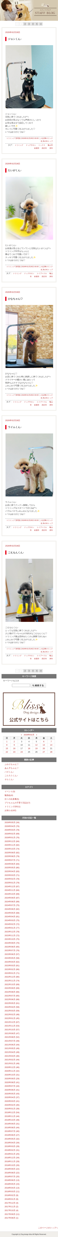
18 (29, 748)
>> (41, 24)
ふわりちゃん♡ (12, 764)
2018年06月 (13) (12, 1180)
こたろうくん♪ (11, 775)
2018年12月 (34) (12, 1157)
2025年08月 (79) (12, 856)
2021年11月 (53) (12, 1026)
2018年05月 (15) (12, 1184)
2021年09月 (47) (12, 1033)
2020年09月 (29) (12, 1078)
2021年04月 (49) (12, 1052)
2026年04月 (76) (12, 826)
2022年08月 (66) (12, 992)
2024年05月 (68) (12, 913)
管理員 (18, 138)
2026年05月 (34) (12, 822)
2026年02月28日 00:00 (30, 138)
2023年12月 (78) (12, 931)
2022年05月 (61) (12, 1003)
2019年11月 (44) (12, 1116)
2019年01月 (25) (12, 1154)
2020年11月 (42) (12, 1071)
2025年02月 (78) (12, 879)
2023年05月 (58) (12, 958)
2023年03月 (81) (12, 965)
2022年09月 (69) (12, 988)
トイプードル (42, 273)
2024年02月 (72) (12, 924)
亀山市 (50, 145)
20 (44, 748)
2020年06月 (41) (12, 1090)
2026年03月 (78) (12, 830)
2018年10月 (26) (12, 1165)
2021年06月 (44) (12, 1045)
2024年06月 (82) (12, 909)
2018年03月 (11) (12, 1191)
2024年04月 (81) (12, 916)
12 (36, 745)
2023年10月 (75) (12, 939)
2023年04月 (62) (12, 962)
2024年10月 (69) (12, 894)
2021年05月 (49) (12, 1048)
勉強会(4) (9, 795)
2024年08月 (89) (12, 901)
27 (44, 752)
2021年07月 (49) (12, 1041)
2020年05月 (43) (12, 1094)
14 (51, 745)
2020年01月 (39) (12, 1108)
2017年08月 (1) (11, 1218)
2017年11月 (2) (11, 1206)
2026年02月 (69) (12, 834)
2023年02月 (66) (12, 969)
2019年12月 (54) (12, 1112)
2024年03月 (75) (12, 920)
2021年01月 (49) (12, 1063)
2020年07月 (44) (12, 1086)
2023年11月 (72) (12, 935)
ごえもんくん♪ (16, 552)
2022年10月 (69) (12, 984)
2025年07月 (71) (12, 860)
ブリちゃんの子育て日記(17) (17, 803)
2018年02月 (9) (11, 1195)
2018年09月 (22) (12, 1169)
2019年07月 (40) (12, 1131)
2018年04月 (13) (12, 1188)
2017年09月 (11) (12, 1214)
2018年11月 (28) (12, 1161)
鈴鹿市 (36, 148)
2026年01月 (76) (12, 837)
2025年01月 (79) (12, 883)
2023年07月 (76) (12, 950)
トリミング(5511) (12, 806)
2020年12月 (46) (12, 1067)
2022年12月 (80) (12, 977)
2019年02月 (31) (12, 1150)
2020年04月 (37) (12, 1097)
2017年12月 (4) (11, 1203)
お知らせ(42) (10, 810)
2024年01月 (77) (12, 928)
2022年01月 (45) (12, 1018)
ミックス (41, 145)
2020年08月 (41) (12, 1082)
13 (44, 745)
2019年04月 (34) (12, 1142)
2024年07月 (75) (12, 905)
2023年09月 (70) (12, 943)
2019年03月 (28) (12, 1146)
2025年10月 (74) (12, 849)
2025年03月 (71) (12, 875)
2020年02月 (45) (12, 1105)
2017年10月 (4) (11, 1210)
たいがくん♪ (14, 170)
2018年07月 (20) (12, 1176)
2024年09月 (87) (12, 898)
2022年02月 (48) (12, 1014)
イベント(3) (10, 791)
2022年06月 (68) (12, 999)
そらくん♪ (9, 779)
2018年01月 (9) (11, 1199)
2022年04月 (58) (12, 1007)
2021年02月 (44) (12, 1059)
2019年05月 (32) (12, 1139)
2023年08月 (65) (12, 947)
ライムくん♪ (14, 427)
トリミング (10, 138)
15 (7, 748)
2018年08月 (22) (12, 1173)
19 (36, 748)
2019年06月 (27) (12, 1135)
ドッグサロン (31, 145)
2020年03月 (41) (12, 1101)
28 (51, 752)
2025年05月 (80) (12, 867)
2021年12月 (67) (12, 1022)
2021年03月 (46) (12, 1056)
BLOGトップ (48, 141)
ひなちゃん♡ (15, 299)
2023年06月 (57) (12, 954)
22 (7, 752)
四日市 (44, 148)
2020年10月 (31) (12, 1075)
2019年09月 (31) (12, 1124)
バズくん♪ (9, 772)
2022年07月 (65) (12, 996)
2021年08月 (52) (12, 1037)
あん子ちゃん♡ (12, 768)
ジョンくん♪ (14, 39)
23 (14, 752)
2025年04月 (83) (12, 871)
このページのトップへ (48, 1228)
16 (14, 748)
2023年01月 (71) (12, 973)
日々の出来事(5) (12, 799)
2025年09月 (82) (12, 852)
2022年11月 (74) (12, 980)
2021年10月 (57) (12, 1029)
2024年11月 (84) (12, 890)
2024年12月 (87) (12, 886)
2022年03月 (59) (12, 1011)
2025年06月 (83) (12, 864)
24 (22, 752)
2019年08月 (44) (12, 1127)
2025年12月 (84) (12, 841)
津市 (51, 148)
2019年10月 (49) (12, 1120)
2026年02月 (29, 735)
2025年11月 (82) (12, 845)
